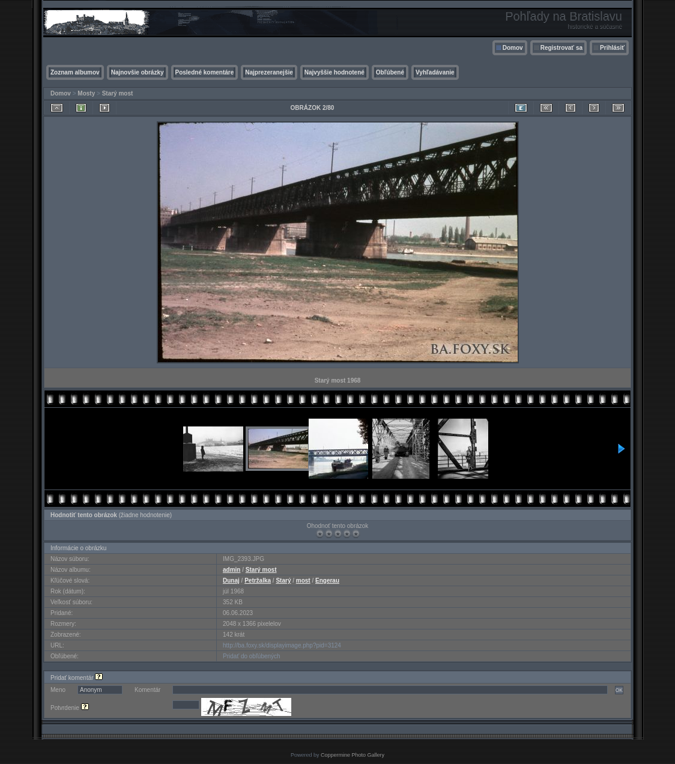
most (303, 580)
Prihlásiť (612, 47)
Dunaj (231, 580)
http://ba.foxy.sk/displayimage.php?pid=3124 (282, 645)
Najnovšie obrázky (137, 72)
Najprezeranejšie (269, 72)
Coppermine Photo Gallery (352, 755)
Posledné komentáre (204, 72)
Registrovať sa (561, 47)
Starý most (117, 93)
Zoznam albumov (75, 72)
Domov (513, 47)
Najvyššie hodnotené (334, 72)
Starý (283, 580)
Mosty (86, 93)
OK (619, 690)
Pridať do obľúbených (251, 656)
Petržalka (257, 580)
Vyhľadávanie (435, 72)
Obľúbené (390, 72)
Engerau (327, 580)
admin (231, 569)
